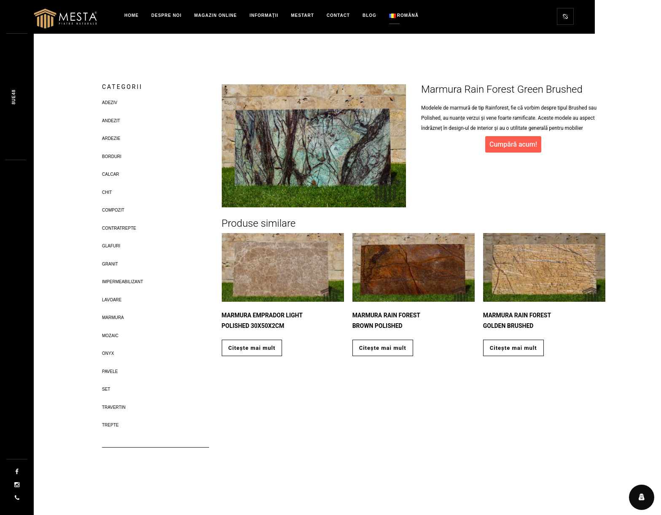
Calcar (110, 174)
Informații (264, 15)
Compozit (113, 210)
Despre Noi (166, 15)
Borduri (111, 156)
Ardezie (111, 138)
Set (106, 389)
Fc (13, 97)
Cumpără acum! (513, 144)
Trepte (110, 425)
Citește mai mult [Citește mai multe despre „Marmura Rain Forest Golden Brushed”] (513, 348)
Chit (107, 192)
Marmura (113, 317)
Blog (369, 15)
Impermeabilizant (122, 281)
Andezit (111, 120)
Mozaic (110, 335)
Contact (338, 15)
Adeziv (109, 102)
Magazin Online (215, 15)
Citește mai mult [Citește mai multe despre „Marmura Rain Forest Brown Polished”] (382, 348)
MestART (302, 15)
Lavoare (112, 300)
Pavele (110, 371)
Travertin (114, 407)
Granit (110, 264)
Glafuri (111, 246)
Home (131, 15)
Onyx (108, 353)
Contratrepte (119, 228)
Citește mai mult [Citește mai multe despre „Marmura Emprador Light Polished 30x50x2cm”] (252, 348)
